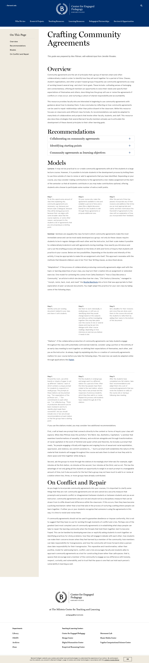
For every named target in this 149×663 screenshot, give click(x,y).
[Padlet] (71, 360)
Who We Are (20, 21)
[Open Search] (141, 6)
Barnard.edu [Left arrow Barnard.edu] (11, 6)
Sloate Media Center (108, 638)
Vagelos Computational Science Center (115, 642)
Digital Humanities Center (72, 642)
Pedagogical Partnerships (99, 21)
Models (13, 50)
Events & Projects (37, 21)
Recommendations (18, 46)
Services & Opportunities (124, 21)
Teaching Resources (56, 21)
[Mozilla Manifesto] (90, 282)
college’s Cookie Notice (111, 660)
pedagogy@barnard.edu (74, 615)
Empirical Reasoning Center (73, 647)
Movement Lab (106, 633)
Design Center (67, 638)
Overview (14, 41)
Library (15, 633)
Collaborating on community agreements (75, 138)
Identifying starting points (66, 145)
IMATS (15, 638)
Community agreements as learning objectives (77, 152)
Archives (15, 642)
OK (128, 659)
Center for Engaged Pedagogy (73, 633)
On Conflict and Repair (19, 54)
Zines (14, 647)
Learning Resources (76, 21)
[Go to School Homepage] (75, 9)
